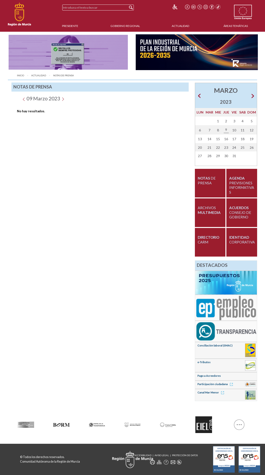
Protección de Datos (185, 455)
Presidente (70, 26)
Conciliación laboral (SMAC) (215, 345)
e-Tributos (204, 362)
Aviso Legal (162, 455)
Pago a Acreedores (209, 375)
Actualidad (180, 26)
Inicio (20, 75)
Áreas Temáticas (235, 26)
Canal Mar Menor (211, 392)
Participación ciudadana (215, 384)
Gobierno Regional (125, 26)
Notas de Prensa (63, 75)
